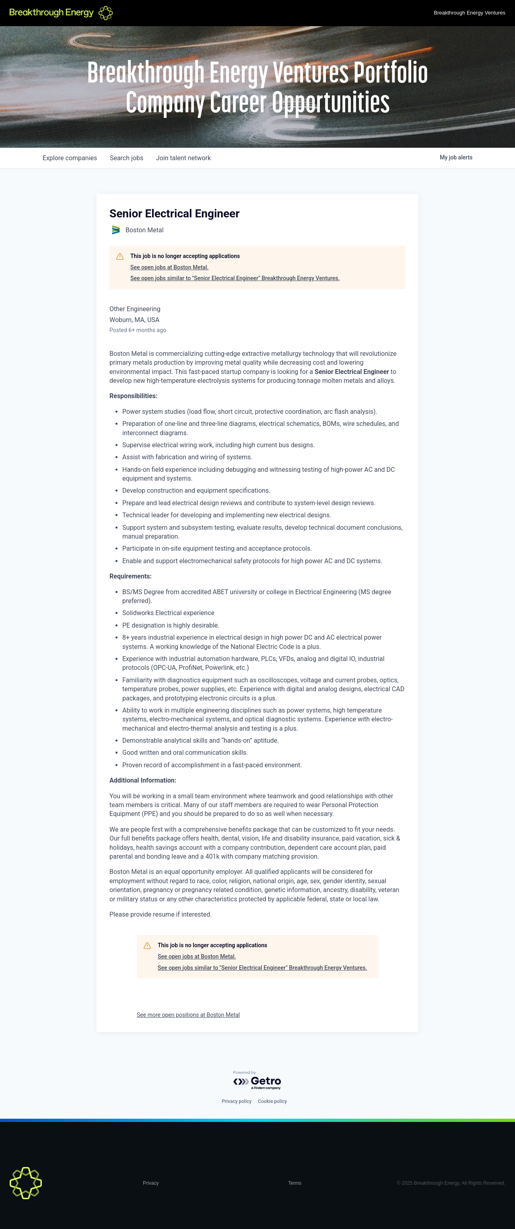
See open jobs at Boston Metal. (169, 267)
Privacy (151, 1183)
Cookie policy (272, 1101)
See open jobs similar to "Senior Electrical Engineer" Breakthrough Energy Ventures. (235, 278)
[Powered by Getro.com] (257, 1081)
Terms (294, 1183)
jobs (126, 158)
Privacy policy (236, 1101)
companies (70, 158)
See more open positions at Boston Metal (188, 1015)
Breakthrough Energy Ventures (469, 13)
